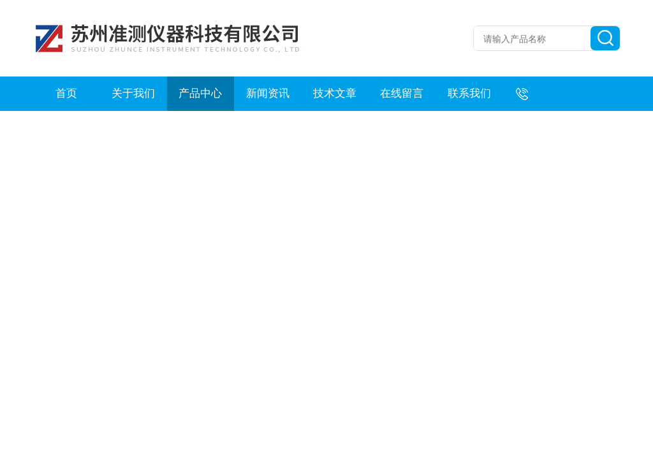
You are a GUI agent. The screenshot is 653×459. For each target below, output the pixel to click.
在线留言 (401, 93)
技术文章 (334, 93)
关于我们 (133, 93)
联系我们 (469, 93)
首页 (66, 93)
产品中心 (200, 93)
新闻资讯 (268, 93)
